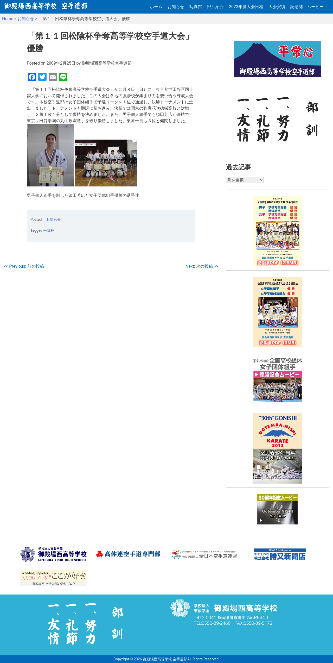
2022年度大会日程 (246, 6)
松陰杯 (48, 230)
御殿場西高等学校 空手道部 (165, 659)
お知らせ (176, 6)
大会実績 (276, 6)
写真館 (195, 6)
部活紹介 (215, 6)
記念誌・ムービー (307, 6)
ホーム (156, 6)
